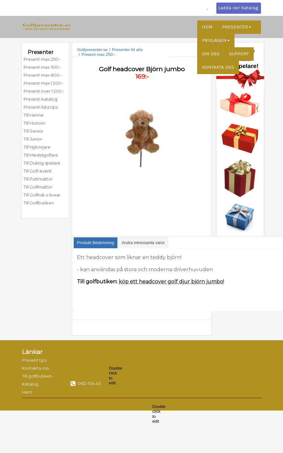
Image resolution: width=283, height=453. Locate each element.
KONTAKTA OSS (218, 67)
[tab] (96, 242)
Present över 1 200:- (44, 91)
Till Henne (34, 115)
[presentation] (95, 243)
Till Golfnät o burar (42, 194)
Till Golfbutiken (39, 202)
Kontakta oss (35, 368)
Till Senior (33, 131)
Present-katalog (40, 99)
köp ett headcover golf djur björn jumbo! (171, 282)
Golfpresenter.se (92, 49)
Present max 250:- (42, 59)
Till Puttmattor (39, 178)
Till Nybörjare (37, 147)
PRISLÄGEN (216, 40)
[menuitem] (45, 59)
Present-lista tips (41, 107)
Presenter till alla (127, 49)
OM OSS (211, 54)
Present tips (34, 360)
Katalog (30, 384)
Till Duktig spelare (42, 162)
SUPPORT (239, 54)
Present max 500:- (42, 67)
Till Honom (34, 123)
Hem (27, 392)
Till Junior (33, 139)
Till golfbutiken (35, 376)
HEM (207, 27)
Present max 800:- (43, 75)
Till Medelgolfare (41, 154)
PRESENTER (236, 27)
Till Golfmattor (38, 186)
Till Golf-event (38, 170)
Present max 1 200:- (43, 83)
